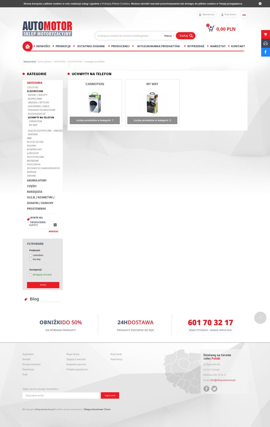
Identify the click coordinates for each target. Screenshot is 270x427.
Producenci (120, 46)
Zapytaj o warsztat (76, 359)
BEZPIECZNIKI (35, 98)
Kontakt (238, 46)
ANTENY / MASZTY (37, 95)
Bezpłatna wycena (76, 364)
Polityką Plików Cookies (116, 3)
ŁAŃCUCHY (33, 153)
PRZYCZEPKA (33, 164)
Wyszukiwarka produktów (158, 46)
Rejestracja (208, 14)
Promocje (63, 46)
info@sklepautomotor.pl (223, 380)
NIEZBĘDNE (33, 160)
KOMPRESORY (34, 149)
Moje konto (230, 14)
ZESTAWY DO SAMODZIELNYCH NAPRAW (43, 170)
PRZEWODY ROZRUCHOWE (42, 110)
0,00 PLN (226, 29)
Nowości (43, 46)
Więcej (168, 35)
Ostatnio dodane (91, 46)
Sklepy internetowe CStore (97, 409)
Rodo (25, 374)
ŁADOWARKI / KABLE (39, 106)
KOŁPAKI (31, 145)
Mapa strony (73, 354)
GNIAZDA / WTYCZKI (38, 102)
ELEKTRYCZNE (75, 61)
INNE (29, 138)
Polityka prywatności (77, 369)
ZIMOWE (31, 175)
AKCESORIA (59, 61)
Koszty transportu (31, 364)
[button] (43, 225)
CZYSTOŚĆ (32, 87)
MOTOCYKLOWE (35, 157)
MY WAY (33, 125)
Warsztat (218, 46)
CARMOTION (35, 121)
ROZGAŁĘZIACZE (37, 113)
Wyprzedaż (195, 46)
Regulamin (28, 354)
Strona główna (44, 61)
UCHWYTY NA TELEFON (41, 117)
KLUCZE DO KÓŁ (35, 142)
